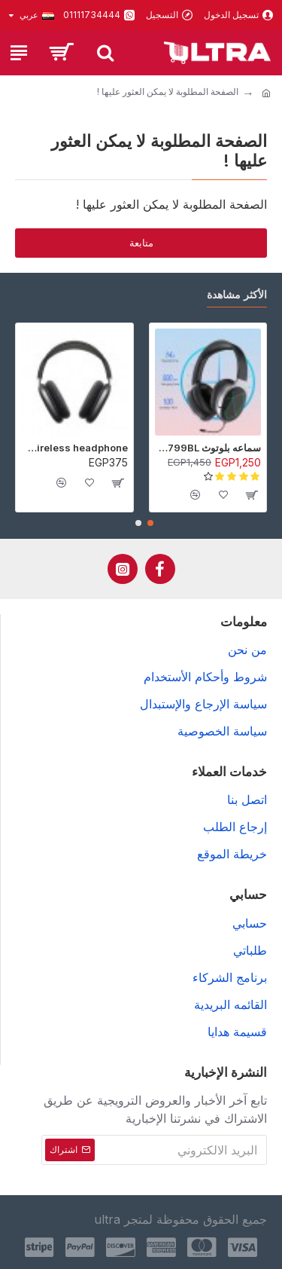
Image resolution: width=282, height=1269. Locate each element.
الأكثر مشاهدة (237, 294)
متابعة (141, 243)
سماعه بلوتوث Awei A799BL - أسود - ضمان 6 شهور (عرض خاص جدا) (208, 448)
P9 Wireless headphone (74, 448)
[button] (150, 523)
